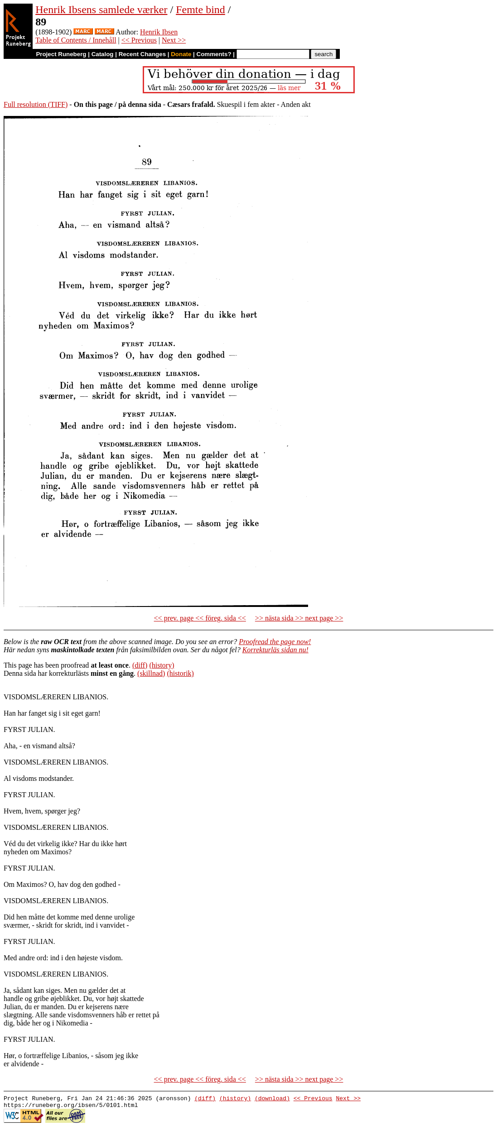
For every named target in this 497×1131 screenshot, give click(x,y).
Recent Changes (142, 54)
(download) (272, 1099)
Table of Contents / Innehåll (75, 40)
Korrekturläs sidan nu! (275, 650)
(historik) (180, 673)
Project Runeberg (61, 54)
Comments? (214, 54)
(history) (161, 665)
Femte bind (200, 9)
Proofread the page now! (275, 641)
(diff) (139, 665)
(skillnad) (151, 673)
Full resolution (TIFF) (36, 104)
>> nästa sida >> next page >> (299, 618)
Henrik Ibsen (159, 32)
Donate (181, 54)
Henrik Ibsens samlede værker (101, 9)
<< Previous (139, 40)
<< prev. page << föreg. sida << (200, 618)
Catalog (103, 54)
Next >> (174, 40)
